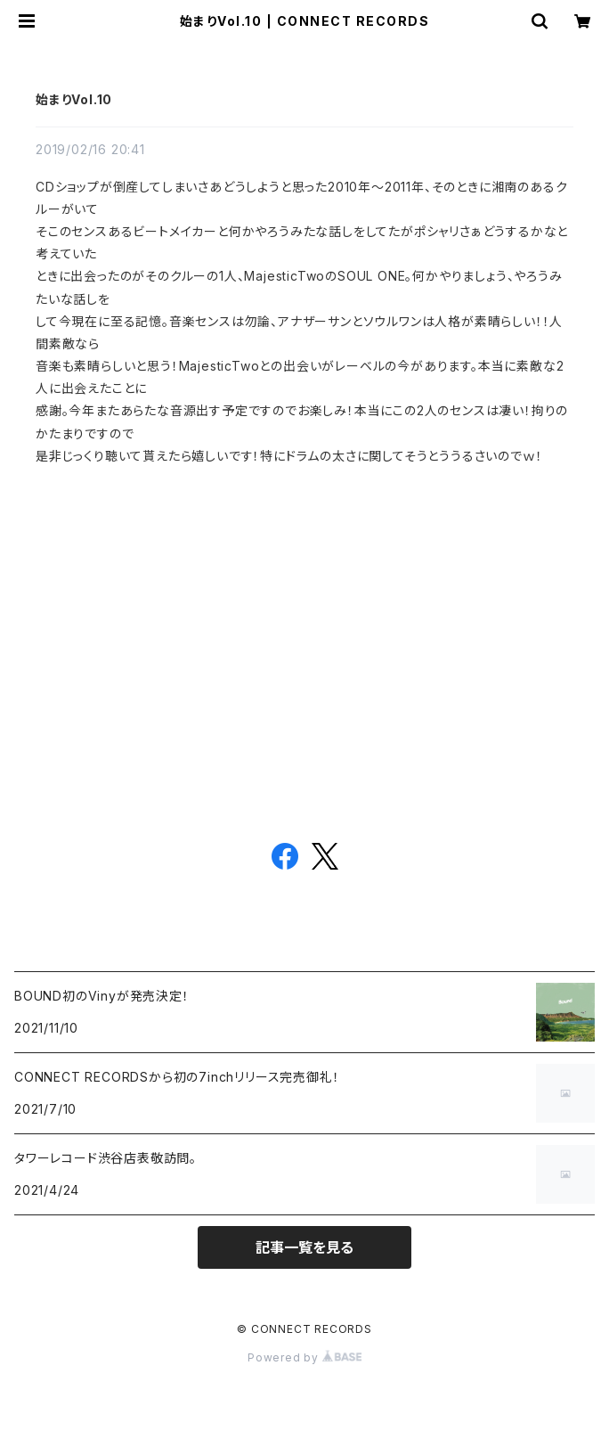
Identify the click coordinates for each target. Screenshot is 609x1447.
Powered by (304, 1357)
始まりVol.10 (74, 99)
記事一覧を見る (304, 1247)
